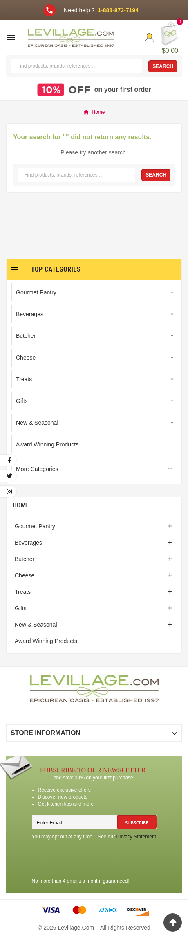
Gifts (21, 608)
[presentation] (94, 860)
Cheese (24, 575)
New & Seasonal (36, 624)
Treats (23, 592)
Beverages (28, 542)
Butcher (24, 559)
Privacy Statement (136, 837)
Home (21, 505)
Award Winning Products (46, 641)
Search (162, 66)
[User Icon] (149, 38)
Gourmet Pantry (35, 526)
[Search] (76, 66)
